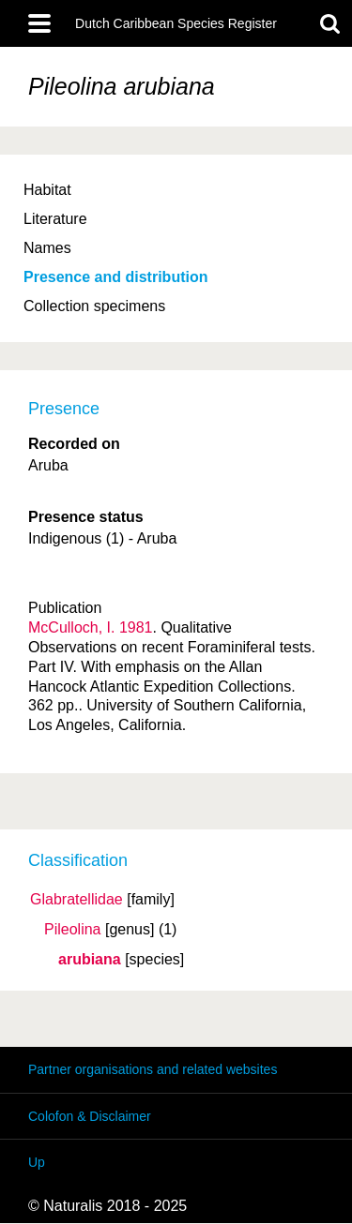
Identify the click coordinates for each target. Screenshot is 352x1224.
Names (47, 248)
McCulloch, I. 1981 (90, 627)
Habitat (47, 190)
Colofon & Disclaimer (89, 1116)
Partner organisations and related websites (152, 1069)
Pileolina (72, 929)
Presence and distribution (115, 277)
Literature (55, 219)
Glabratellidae (76, 899)
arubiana (89, 959)
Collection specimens (94, 306)
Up (36, 1162)
